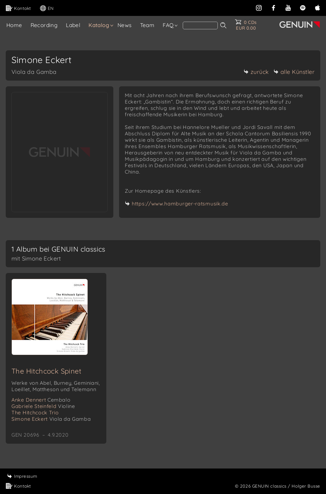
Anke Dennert (40, 400)
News (124, 25)
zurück (256, 71)
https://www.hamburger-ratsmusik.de (180, 203)
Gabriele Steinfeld (43, 406)
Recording (44, 25)
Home (14, 25)
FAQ (168, 25)
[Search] (200, 25)
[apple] (317, 7)
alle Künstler (294, 71)
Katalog (99, 25)
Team (147, 25)
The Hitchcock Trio (35, 412)
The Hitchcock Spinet (46, 371)
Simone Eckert (51, 419)
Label (73, 25)
